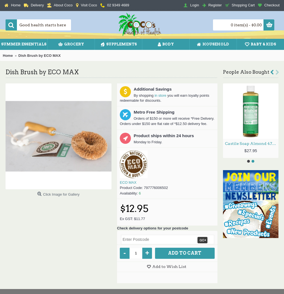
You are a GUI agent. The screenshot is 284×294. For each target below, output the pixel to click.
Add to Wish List (169, 266)
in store (160, 95)
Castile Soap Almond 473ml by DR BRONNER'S (251, 143)
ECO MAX (128, 182)
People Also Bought (246, 72)
